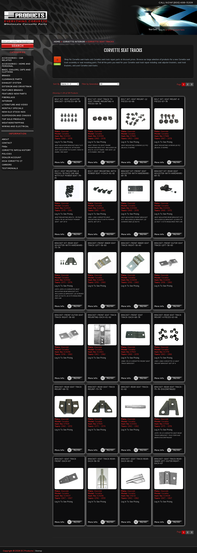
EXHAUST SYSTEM (11, 83)
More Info (59, 162)
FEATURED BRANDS (12, 90)
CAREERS (7, 164)
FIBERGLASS (8, 97)
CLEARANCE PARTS (12, 79)
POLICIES (7, 154)
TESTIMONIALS (10, 168)
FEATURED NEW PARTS (14, 93)
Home (57, 41)
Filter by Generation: (90, 84)
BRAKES (6, 75)
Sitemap (38, 551)
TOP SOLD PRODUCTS (13, 119)
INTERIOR (7, 101)
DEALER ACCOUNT (11, 157)
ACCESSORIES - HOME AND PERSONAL (16, 65)
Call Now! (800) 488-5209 (176, 2)
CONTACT (7, 143)
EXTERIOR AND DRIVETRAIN (16, 86)
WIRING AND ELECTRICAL (15, 126)
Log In (162, 29)
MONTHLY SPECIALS (12, 108)
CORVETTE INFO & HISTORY (16, 150)
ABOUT (5, 139)
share (57, 64)
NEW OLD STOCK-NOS (13, 112)
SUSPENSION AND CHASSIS (16, 115)
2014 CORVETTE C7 (12, 161)
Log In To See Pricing (64, 142)
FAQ (4, 146)
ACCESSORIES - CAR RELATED (12, 59)
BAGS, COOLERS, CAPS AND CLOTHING (16, 70)
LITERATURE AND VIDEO (15, 104)
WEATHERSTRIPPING (13, 123)
